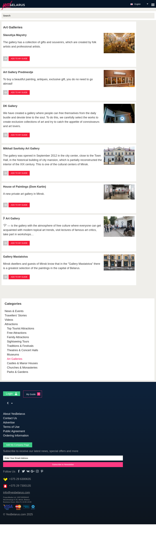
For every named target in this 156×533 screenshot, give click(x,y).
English (137, 4)
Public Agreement (14, 431)
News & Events (14, 311)
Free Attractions (16, 332)
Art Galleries (14, 358)
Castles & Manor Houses (22, 363)
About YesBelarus (14, 413)
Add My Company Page (17, 445)
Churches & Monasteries (22, 367)
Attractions (11, 324)
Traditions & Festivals (20, 345)
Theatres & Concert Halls (22, 350)
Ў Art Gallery (11, 218)
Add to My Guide (19, 59)
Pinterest (42, 471)
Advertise (9, 422)
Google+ (33, 471)
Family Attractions (18, 337)
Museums (13, 354)
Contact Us (10, 418)
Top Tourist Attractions (20, 328)
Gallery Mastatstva (15, 256)
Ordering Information (16, 435)
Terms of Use (11, 426)
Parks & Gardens (17, 371)
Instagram (37, 471)
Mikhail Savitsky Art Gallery (21, 148)
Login (11, 393)
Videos (9, 319)
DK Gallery (10, 106)
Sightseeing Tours (18, 341)
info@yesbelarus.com (16, 492)
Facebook (19, 471)
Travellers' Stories (16, 315)
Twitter (23, 471)
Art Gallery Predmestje (18, 72)
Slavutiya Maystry (15, 35)
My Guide (31, 394)
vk (28, 471)
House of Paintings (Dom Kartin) (24, 186)
